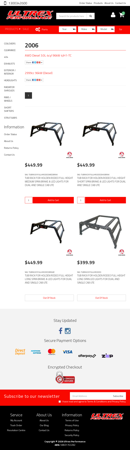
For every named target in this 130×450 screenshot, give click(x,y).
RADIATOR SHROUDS (9, 88)
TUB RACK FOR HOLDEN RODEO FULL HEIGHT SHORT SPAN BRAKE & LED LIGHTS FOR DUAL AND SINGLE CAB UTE (101, 181)
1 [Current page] (28, 95)
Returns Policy (11, 148)
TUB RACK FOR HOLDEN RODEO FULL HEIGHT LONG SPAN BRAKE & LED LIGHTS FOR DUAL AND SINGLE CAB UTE (49, 279)
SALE (26, 29)
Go (120, 29)
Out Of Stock (49, 298)
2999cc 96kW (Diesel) (38, 73)
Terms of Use (72, 420)
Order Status (85, 3)
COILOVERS (10, 43)
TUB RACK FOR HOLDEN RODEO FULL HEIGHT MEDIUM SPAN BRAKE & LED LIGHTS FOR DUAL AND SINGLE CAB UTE (49, 181)
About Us (109, 3)
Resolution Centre (16, 430)
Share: (34, 62)
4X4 (6, 57)
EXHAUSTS (9, 63)
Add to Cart (53, 200)
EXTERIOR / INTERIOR (10, 71)
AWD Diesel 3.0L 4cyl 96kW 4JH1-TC (48, 55)
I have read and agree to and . (92, 401)
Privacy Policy (118, 401)
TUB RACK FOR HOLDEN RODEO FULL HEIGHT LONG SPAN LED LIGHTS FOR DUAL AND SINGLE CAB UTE (101, 279)
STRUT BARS (10, 117)
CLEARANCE (10, 50)
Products (98, 3)
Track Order (16, 425)
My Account (16, 420)
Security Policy (72, 435)
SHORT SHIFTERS (9, 109)
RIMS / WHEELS (8, 98)
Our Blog (44, 425)
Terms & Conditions (97, 401)
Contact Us (120, 3)
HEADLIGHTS (10, 80)
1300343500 (17, 3)
